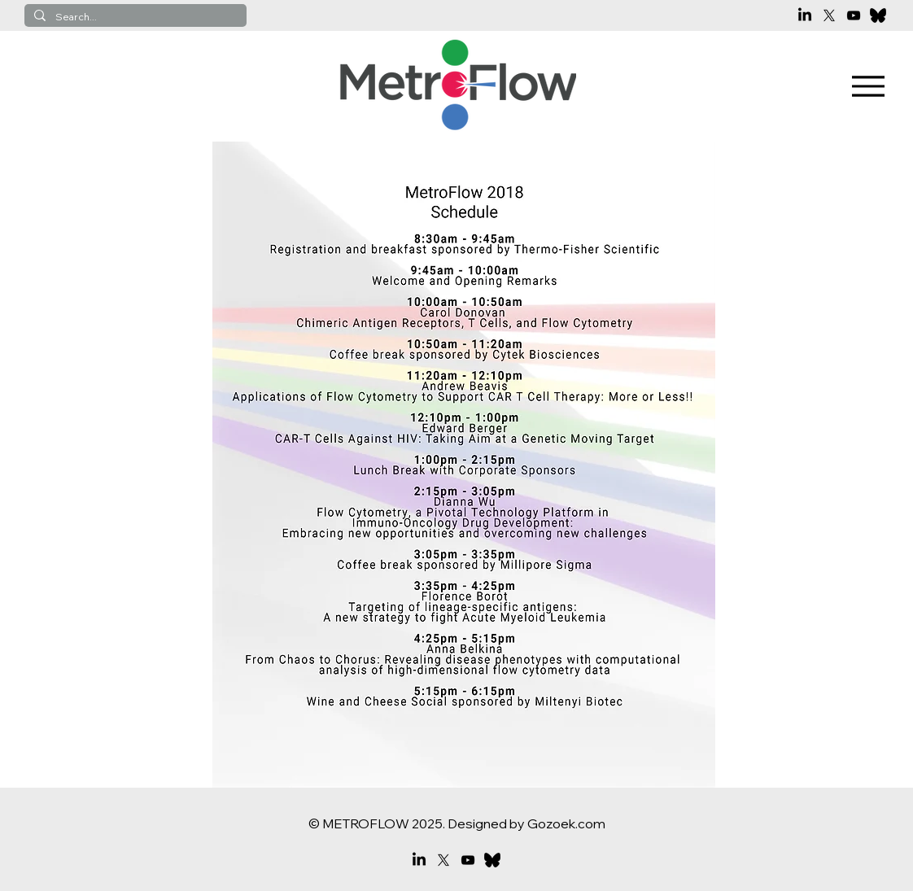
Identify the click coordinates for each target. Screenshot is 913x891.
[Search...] (133, 17)
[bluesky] (878, 15)
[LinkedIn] (805, 15)
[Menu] (868, 86)
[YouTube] (853, 15)
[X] (829, 15)
